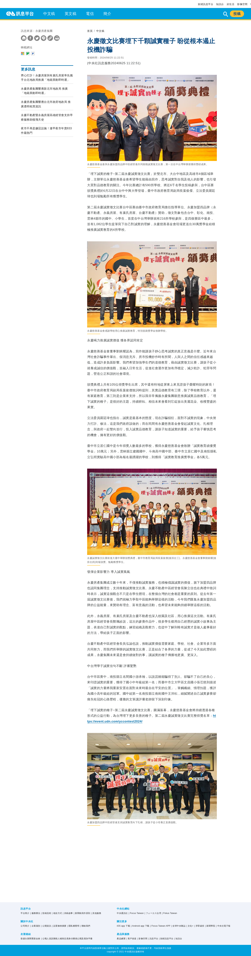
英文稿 (71, 13)
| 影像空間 (142, 938)
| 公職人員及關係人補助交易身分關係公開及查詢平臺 (67, 938)
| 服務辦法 (35, 913)
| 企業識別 (35, 926)
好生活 (230, 4)
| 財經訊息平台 (166, 938)
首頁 (90, 30)
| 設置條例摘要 (59, 926)
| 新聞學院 (210, 926)
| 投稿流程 (46, 913)
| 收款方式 (57, 913)
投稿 (237, 14)
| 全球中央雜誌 (178, 926)
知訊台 (220, 4)
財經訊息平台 (205, 4)
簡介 (107, 13)
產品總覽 (121, 938)
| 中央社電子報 (223, 926)
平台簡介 (25, 913)
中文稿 (49, 13)
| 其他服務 (96, 913)
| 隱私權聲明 (73, 926)
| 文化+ (189, 926)
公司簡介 (25, 926)
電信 (90, 13)
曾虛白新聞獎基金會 (30, 938)
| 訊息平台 (153, 938)
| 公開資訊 (46, 926)
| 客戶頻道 (131, 938)
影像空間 (242, 4)
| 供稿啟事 (68, 913)
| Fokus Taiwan (169, 913)
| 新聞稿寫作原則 (82, 913)
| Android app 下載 (140, 926)
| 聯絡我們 (85, 926)
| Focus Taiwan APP (160, 926)
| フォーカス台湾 (152, 913)
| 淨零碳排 (199, 926)
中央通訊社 (122, 913)
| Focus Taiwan (136, 913)
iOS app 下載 (123, 926)
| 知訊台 (178, 938)
